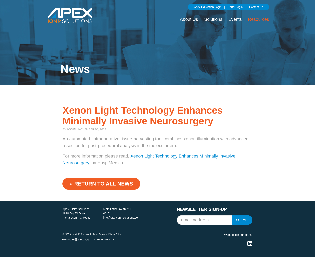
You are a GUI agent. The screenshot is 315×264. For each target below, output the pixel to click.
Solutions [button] (213, 19)
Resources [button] (258, 19)
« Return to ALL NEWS (101, 185)
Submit (242, 220)
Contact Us (256, 7)
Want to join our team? (238, 234)
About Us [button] (189, 19)
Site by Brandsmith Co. (104, 239)
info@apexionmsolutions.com (121, 217)
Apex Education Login (207, 7)
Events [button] (235, 19)
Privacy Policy (114, 234)
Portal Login (235, 7)
